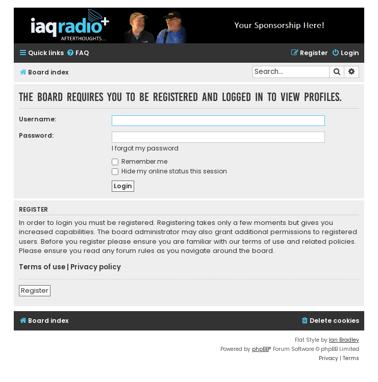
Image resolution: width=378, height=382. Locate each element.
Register (34, 290)
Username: (37, 119)
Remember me (139, 161)
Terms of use (42, 267)
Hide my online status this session (169, 171)
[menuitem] (77, 53)
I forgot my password (145, 148)
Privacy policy (95, 267)
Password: (36, 135)
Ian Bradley (344, 340)
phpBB (260, 349)
